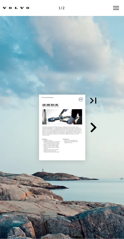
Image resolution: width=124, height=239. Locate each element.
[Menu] (116, 8)
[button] (93, 101)
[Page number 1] (61, 8)
